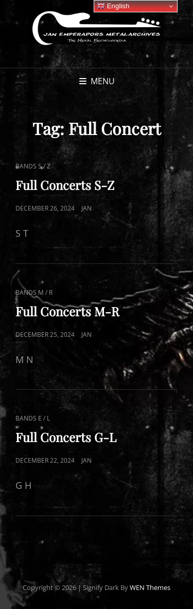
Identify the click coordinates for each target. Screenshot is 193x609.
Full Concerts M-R (67, 311)
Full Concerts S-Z (64, 185)
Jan (86, 208)
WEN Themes (150, 587)
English (113, 6)
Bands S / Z (32, 166)
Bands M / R (33, 292)
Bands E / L (32, 418)
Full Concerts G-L (65, 437)
